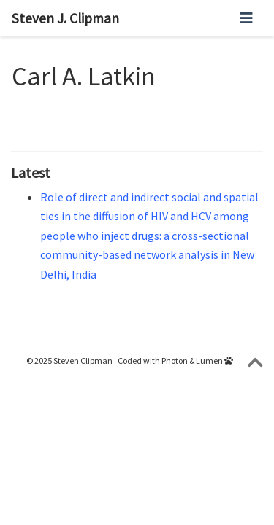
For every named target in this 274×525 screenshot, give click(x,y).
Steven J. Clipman (65, 18)
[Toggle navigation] (246, 18)
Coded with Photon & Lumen (175, 360)
